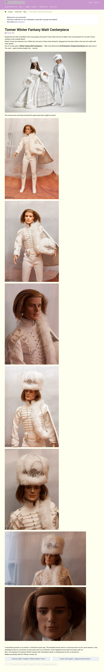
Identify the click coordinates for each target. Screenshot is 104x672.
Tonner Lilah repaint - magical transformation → (76, 659)
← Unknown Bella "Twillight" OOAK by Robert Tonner (27, 659)
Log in (90, 2)
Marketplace (44, 7)
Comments (53, 7)
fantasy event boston (50, 664)
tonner (14, 664)
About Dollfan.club (11, 7)
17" (8, 664)
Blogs (28, 7)
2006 (39, 664)
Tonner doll (9, 33)
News (21, 7)
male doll (32, 664)
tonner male (22, 664)
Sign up (96, 2)
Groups (34, 7)
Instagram (20, 22)
